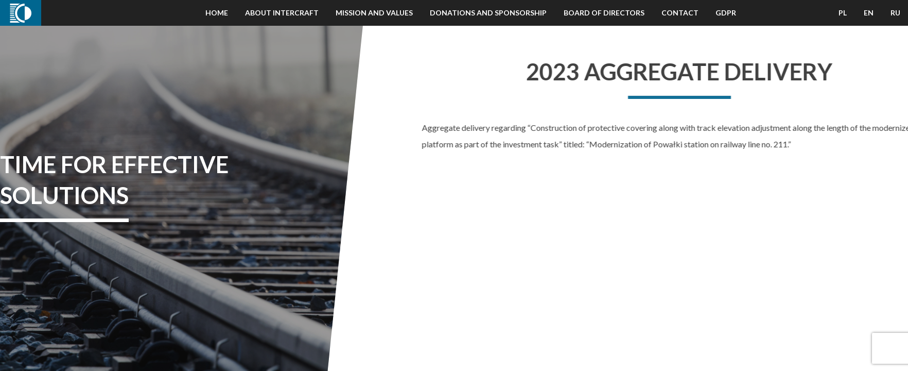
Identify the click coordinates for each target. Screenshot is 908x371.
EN (869, 12)
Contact (680, 12)
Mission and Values (374, 12)
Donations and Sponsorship (488, 12)
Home (216, 12)
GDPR (725, 12)
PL (843, 12)
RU (895, 12)
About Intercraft (282, 12)
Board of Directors (604, 12)
